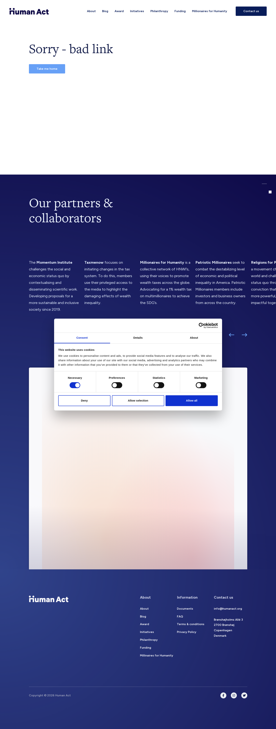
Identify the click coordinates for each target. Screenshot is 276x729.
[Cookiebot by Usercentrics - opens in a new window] (201, 325)
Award (119, 11)
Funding (180, 11)
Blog (105, 11)
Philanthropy (159, 11)
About (91, 11)
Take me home (47, 68)
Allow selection (138, 400)
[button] (231, 335)
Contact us (251, 11)
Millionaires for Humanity (209, 11)
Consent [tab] (82, 337)
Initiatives (137, 11)
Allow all (191, 400)
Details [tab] (138, 337)
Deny (84, 400)
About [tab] (194, 337)
